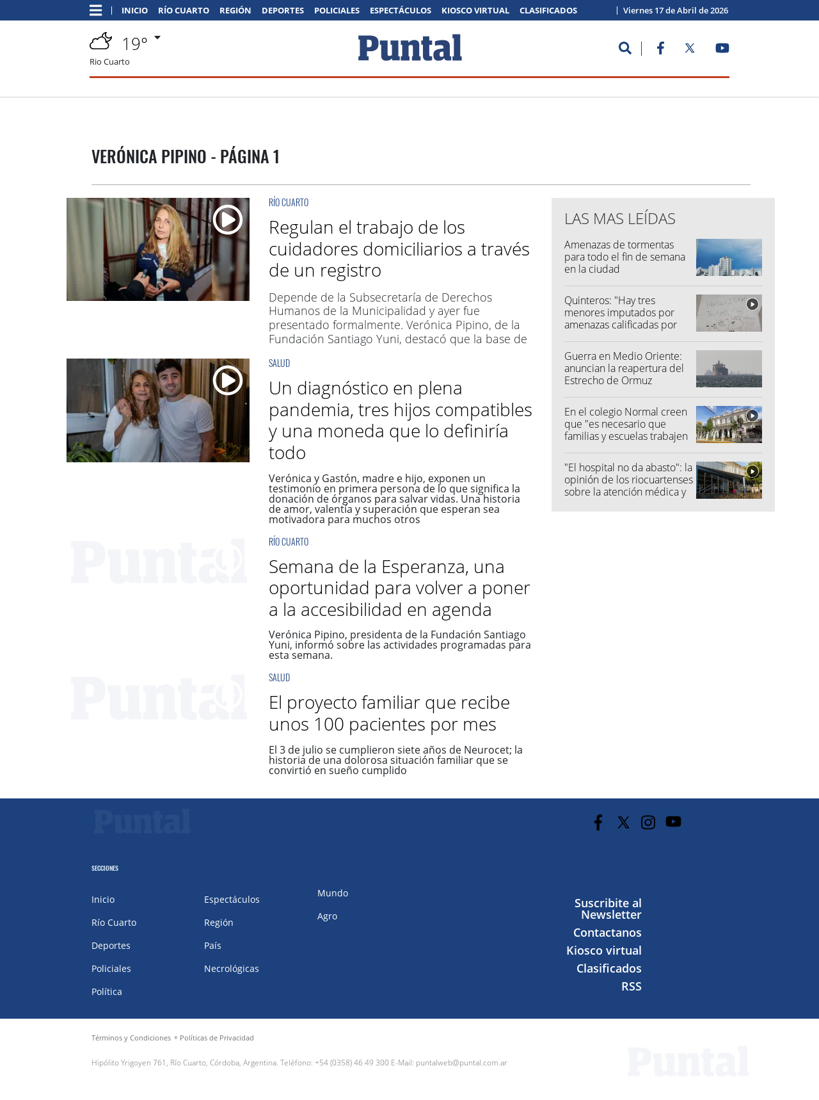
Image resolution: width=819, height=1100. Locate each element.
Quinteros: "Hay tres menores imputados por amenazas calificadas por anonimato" (620, 318)
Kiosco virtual (475, 10)
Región (235, 10)
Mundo (332, 893)
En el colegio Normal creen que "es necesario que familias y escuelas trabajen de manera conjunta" (626, 430)
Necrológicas (231, 968)
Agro (327, 916)
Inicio (135, 10)
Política (106, 991)
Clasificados (548, 10)
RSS (631, 986)
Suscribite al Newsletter (608, 908)
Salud (279, 362)
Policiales (337, 10)
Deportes (283, 10)
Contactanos (607, 932)
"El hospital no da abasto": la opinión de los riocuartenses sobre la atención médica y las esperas (628, 486)
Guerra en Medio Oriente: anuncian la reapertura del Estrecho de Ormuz (624, 368)
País (212, 945)
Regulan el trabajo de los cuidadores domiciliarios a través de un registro (399, 248)
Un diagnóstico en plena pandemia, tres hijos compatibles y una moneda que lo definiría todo (400, 419)
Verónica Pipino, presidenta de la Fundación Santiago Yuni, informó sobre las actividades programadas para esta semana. (400, 644)
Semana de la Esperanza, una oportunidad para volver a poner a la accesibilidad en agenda (399, 587)
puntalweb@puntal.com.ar (461, 1062)
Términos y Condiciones (131, 1037)
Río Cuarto (183, 10)
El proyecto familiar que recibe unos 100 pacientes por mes (389, 713)
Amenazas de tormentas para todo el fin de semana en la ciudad (624, 257)
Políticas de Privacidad (217, 1037)
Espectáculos (400, 10)
